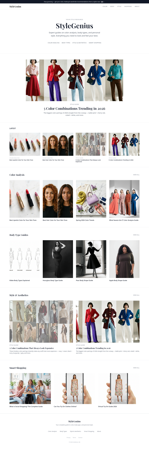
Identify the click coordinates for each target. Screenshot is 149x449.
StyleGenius (15, 6)
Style (119, 6)
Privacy (68, 437)
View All (136, 175)
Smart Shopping (95, 43)
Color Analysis (53, 43)
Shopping (128, 6)
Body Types (66, 43)
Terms (74, 437)
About (137, 6)
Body (112, 6)
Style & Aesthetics (79, 43)
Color (105, 6)
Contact (80, 437)
